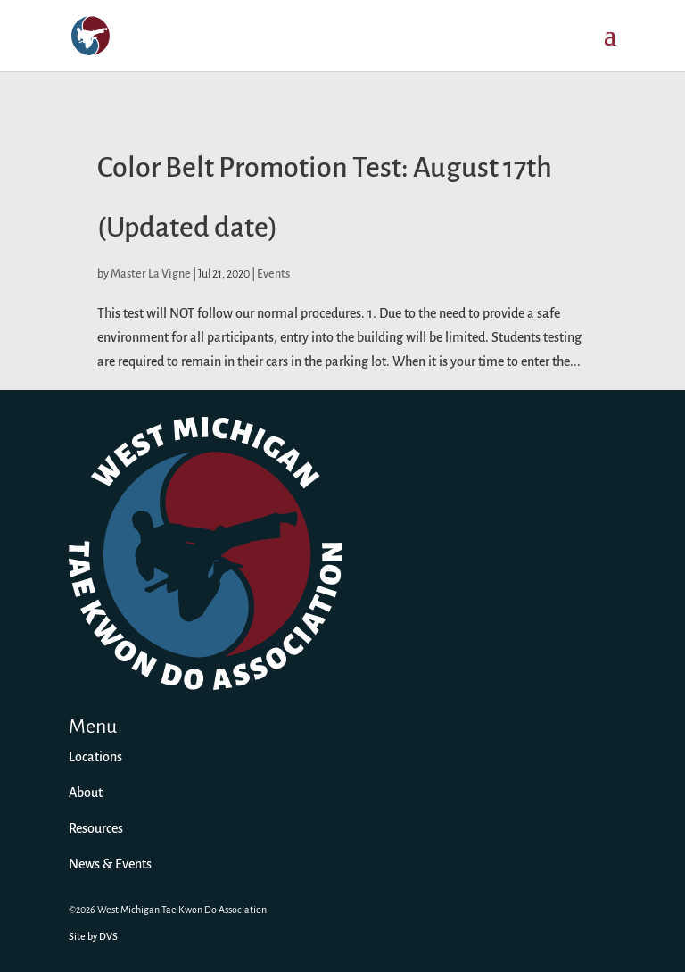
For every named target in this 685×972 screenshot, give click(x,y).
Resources (96, 829)
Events (273, 274)
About (86, 793)
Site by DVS (93, 937)
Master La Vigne (151, 274)
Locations (95, 758)
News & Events (110, 865)
